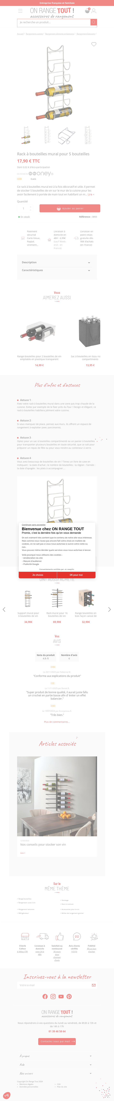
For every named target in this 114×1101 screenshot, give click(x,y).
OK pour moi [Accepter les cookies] (76, 575)
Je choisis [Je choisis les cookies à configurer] (37, 575)
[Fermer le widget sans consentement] (33, 524)
